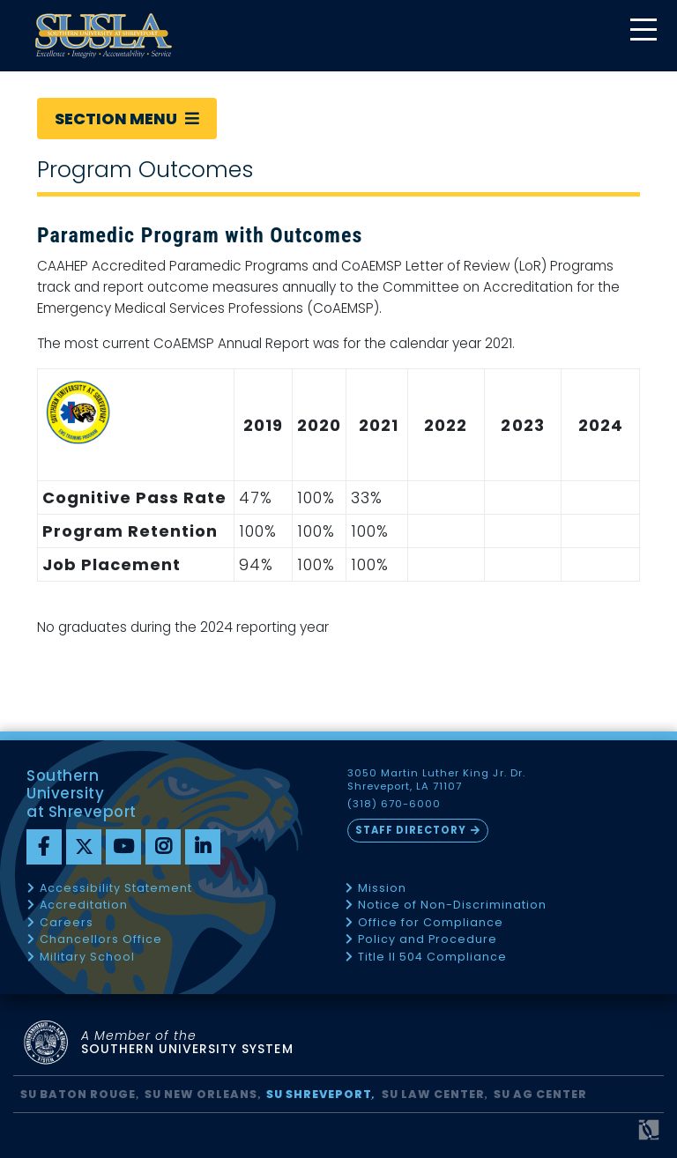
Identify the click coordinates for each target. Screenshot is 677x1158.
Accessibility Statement (116, 888)
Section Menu (127, 119)
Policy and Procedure (427, 939)
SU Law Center (433, 1094)
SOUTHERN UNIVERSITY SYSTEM (187, 1043)
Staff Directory (410, 830)
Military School (87, 957)
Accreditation (84, 905)
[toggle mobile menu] (642, 31)
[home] (103, 35)
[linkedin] (202, 847)
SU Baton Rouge (78, 1094)
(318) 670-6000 (394, 804)
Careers (66, 923)
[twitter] (83, 847)
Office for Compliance (430, 923)
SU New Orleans (201, 1094)
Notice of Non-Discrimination (452, 905)
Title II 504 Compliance (432, 957)
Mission (382, 888)
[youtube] (123, 847)
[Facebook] (44, 847)
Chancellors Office (101, 939)
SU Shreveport (319, 1094)
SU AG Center (540, 1094)
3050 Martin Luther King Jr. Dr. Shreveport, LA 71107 (436, 780)
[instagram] (163, 847)
